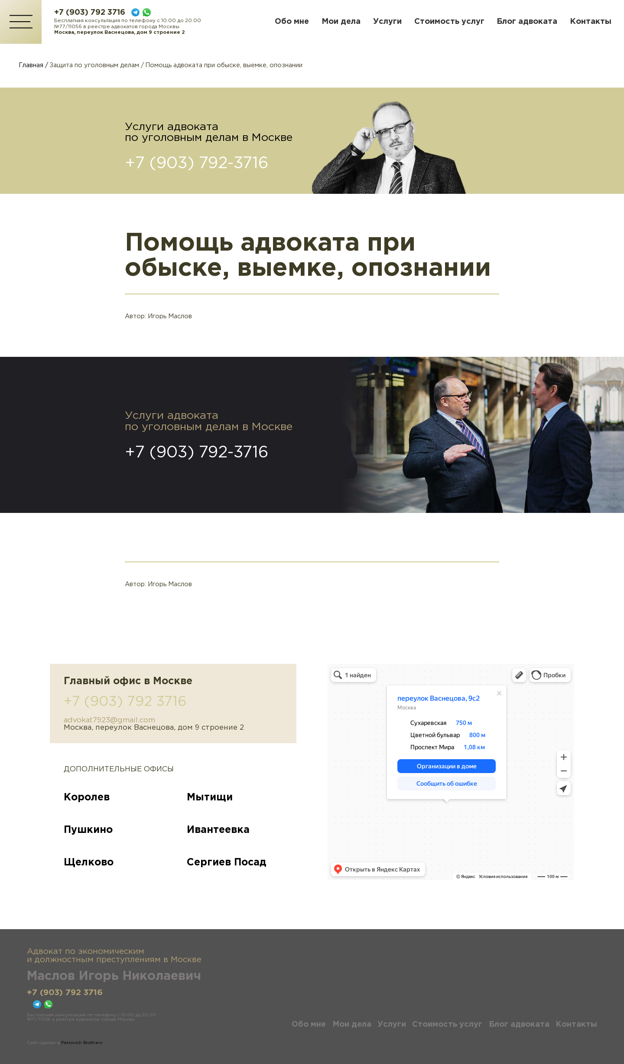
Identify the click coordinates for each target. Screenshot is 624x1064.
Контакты (590, 21)
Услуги (387, 21)
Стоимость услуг (449, 21)
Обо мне (292, 21)
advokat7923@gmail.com (109, 720)
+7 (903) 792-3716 (196, 164)
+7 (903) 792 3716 (89, 12)
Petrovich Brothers (81, 1043)
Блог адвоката (527, 21)
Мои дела (341, 21)
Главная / (33, 65)
